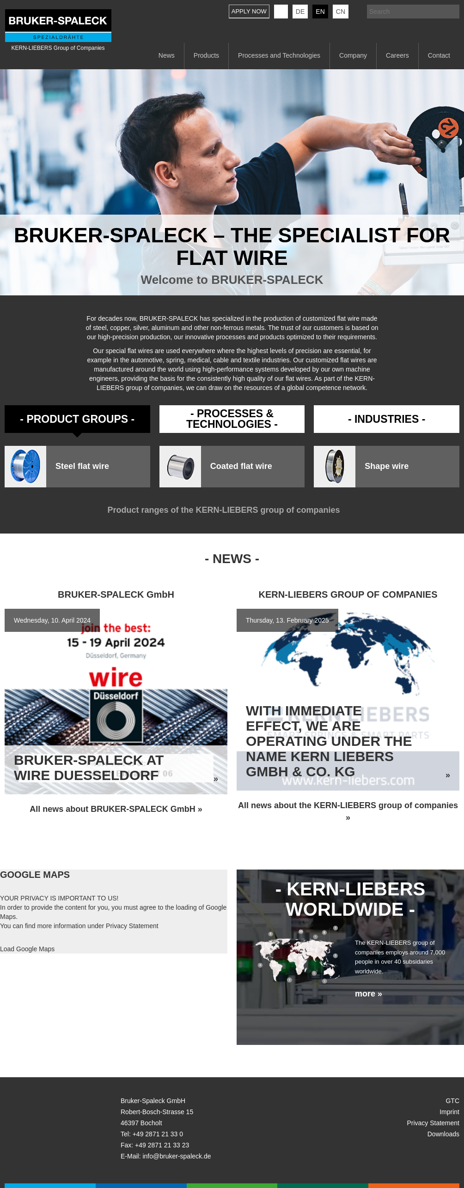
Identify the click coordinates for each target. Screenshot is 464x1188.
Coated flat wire (241, 466)
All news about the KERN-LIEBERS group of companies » (348, 811)
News (167, 55)
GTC (452, 1100)
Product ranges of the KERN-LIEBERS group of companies (231, 510)
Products (206, 55)
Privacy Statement (132, 926)
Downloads (443, 1134)
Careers (397, 55)
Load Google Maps (27, 949)
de (300, 11)
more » (368, 993)
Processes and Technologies (279, 55)
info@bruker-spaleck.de (176, 1156)
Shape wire (387, 466)
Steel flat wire (82, 466)
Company (353, 55)
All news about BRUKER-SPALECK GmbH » (116, 809)
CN (340, 11)
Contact (439, 55)
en (320, 11)
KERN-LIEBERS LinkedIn (281, 11)
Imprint (449, 1112)
